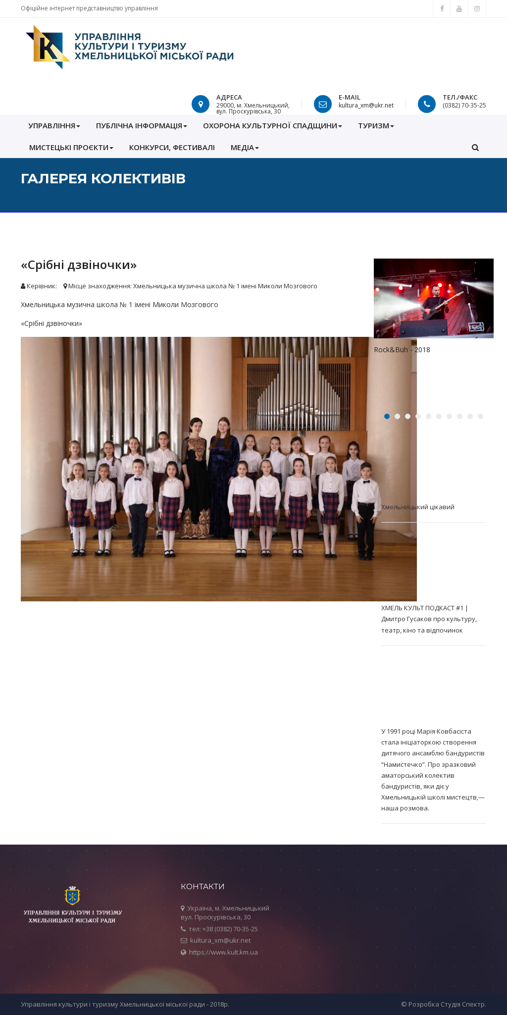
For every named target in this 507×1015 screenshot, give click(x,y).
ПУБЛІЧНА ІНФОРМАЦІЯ (141, 125)
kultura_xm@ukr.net (366, 105)
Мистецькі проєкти (71, 147)
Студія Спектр (463, 1004)
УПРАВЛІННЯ (54, 125)
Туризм (376, 125)
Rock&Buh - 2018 (402, 349)
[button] (475, 147)
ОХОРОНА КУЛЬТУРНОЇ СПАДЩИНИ (272, 125)
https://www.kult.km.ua (223, 952)
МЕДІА (245, 147)
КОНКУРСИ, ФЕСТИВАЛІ (172, 147)
